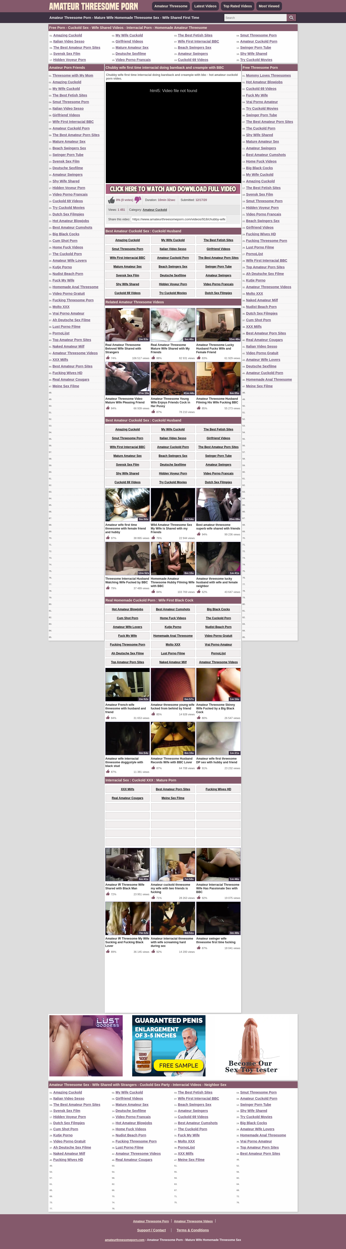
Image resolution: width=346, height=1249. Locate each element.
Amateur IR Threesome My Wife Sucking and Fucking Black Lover (127, 999)
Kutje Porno (62, 267)
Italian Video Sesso (68, 41)
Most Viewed (269, 6)
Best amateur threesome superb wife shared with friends (218, 584)
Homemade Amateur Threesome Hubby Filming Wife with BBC (173, 639)
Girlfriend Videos (129, 41)
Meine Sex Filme (66, 386)
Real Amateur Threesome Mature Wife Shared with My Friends (170, 406)
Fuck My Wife (63, 280)
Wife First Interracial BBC (198, 41)
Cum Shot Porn (65, 241)
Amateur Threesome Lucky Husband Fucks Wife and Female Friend (215, 406)
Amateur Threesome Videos (75, 353)
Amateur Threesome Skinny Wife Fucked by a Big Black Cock (215, 765)
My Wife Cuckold (129, 35)
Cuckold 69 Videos (193, 60)
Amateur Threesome (170, 6)
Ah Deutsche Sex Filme (71, 320)
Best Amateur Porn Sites (73, 366)
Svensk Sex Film (66, 54)
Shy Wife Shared (253, 54)
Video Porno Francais (133, 60)
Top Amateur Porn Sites (72, 340)
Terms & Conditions (193, 1230)
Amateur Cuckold (155, 210)
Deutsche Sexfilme (131, 54)
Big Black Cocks (66, 234)
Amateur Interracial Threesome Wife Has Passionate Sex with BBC (217, 945)
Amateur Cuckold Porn (258, 41)
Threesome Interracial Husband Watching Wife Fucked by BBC (127, 637)
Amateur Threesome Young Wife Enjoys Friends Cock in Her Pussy (170, 459)
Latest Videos (205, 6)
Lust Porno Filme (66, 327)
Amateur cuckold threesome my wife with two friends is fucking (170, 945)
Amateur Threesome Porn (151, 1221)
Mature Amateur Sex (132, 47)
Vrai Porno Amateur (68, 313)
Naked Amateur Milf (68, 346)
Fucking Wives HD (67, 373)
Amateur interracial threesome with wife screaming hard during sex (172, 999)
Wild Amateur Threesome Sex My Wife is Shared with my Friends (171, 585)
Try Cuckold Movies (256, 60)
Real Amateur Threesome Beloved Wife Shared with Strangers (123, 406)
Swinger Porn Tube (255, 47)
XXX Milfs (60, 360)
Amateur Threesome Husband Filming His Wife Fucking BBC (217, 457)
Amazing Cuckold (67, 35)
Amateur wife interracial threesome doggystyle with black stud (124, 819)
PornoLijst (61, 333)
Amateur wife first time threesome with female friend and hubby (125, 585)
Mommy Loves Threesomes (268, 75)
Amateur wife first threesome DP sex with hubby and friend (216, 817)
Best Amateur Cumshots (72, 227)
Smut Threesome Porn (258, 35)
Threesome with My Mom (73, 75)
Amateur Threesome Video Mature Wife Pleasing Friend (125, 457)
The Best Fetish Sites (195, 35)
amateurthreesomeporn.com (124, 1240)
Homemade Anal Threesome (75, 287)
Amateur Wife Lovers (70, 260)
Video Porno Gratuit (69, 293)
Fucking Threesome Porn (73, 300)
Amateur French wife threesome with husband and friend (125, 765)
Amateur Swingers (193, 54)
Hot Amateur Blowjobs (71, 221)
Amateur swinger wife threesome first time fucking (216, 997)
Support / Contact (151, 1230)
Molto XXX (61, 307)
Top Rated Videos (237, 6)
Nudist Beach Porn (68, 274)
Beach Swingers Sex (194, 47)
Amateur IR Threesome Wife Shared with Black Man (124, 943)
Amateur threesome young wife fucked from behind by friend (173, 763)
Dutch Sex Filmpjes (68, 214)
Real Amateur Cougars (71, 379)
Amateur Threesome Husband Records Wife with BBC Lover (172, 817)
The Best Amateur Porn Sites (76, 47)
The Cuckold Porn (67, 254)
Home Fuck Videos (68, 247)
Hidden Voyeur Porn (69, 60)
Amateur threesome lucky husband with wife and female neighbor (217, 639)
